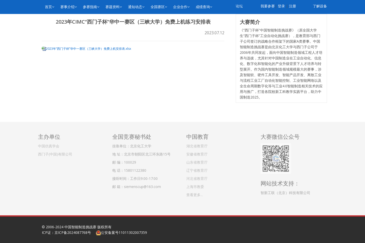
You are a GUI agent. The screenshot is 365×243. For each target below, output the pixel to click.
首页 (49, 6)
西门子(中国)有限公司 (55, 152)
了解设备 (320, 6)
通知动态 (136, 6)
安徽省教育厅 (197, 152)
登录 (281, 6)
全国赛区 (159, 6)
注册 (292, 6)
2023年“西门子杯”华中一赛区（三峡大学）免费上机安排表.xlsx (88, 48)
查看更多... (194, 193)
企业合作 (181, 6)
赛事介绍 (68, 6)
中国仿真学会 (48, 144)
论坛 (239, 6)
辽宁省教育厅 (197, 169)
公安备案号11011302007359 (124, 232)
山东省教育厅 (197, 160)
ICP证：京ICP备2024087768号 (66, 232)
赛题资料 (113, 6)
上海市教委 (195, 185)
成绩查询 (204, 6)
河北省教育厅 (197, 177)
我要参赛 (268, 6)
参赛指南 (91, 6)
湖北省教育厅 (197, 144)
